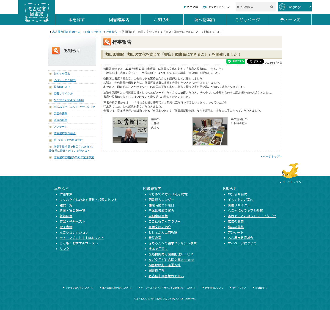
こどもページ (252, 19)
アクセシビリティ (219, 7)
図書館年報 (156, 270)
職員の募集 (60, 120)
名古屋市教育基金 (65, 133)
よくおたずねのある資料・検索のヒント (88, 199)
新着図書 (66, 216)
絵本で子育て (158, 248)
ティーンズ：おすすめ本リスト (82, 237)
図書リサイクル (63, 93)
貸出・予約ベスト (72, 221)
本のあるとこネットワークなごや (74, 106)
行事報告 (111, 31)
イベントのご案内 (65, 80)
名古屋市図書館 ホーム (66, 31)
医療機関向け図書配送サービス (170, 254)
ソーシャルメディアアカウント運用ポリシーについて (168, 287)
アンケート (60, 126)
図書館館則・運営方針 (164, 265)
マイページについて (242, 243)
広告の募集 (60, 113)
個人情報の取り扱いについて (117, 287)
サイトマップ (239, 287)
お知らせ (168, 19)
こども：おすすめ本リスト (79, 243)
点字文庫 (192, 7)
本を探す (83, 19)
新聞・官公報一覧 (72, 210)
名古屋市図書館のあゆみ (166, 276)
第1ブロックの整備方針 (68, 140)
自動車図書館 (158, 216)
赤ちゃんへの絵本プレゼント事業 (172, 243)
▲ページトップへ (271, 156)
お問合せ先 (261, 287)
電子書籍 (66, 227)
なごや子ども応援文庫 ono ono (171, 259)
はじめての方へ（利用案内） (169, 194)
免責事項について (214, 287)
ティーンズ (295, 19)
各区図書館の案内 (161, 210)
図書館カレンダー (161, 199)
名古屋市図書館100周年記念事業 (74, 157)
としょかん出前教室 (162, 232)
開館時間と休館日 (161, 205)
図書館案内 (124, 19)
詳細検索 (66, 194)
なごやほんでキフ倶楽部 (69, 100)
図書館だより (62, 86)
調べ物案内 (210, 19)
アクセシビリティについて (79, 287)
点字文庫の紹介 (159, 227)
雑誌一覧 (66, 205)
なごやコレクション (74, 232)
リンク (64, 248)
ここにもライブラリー (164, 221)
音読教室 (154, 237)
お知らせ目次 (93, 31)
